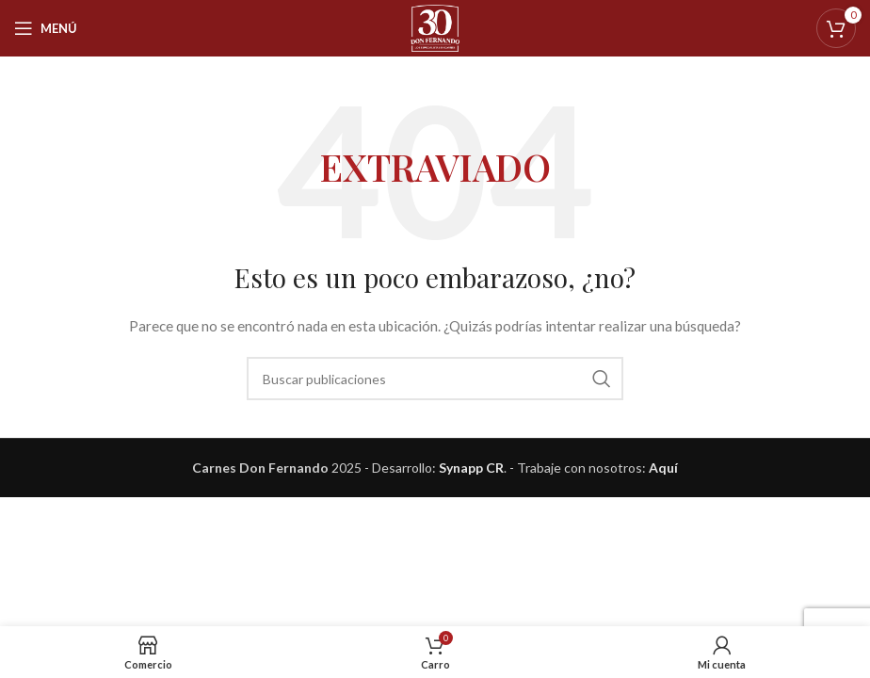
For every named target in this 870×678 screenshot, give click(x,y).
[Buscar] (435, 378)
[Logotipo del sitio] (435, 27)
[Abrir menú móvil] (46, 28)
